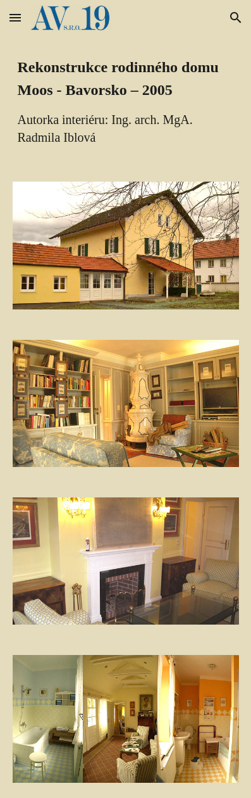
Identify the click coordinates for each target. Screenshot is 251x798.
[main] (126, 101)
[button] (15, 17)
